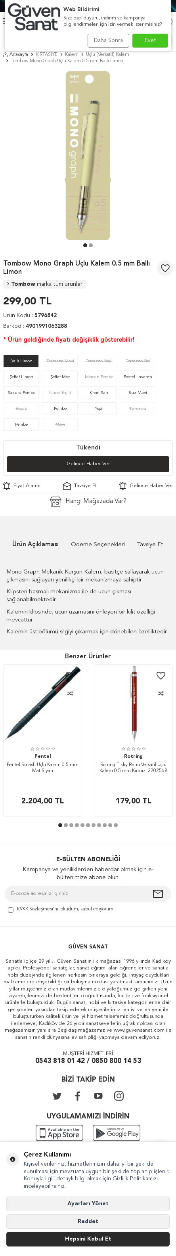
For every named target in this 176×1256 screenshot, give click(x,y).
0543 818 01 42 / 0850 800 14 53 (88, 1061)
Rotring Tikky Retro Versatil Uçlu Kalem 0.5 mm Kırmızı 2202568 (133, 768)
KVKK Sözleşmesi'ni (37, 909)
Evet (150, 40)
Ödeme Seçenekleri (98, 545)
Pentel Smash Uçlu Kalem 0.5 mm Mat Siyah (42, 768)
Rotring (133, 756)
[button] (85, 245)
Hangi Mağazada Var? (88, 502)
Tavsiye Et (80, 486)
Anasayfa (15, 54)
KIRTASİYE (46, 54)
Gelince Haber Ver (88, 463)
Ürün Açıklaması (35, 545)
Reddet (88, 1221)
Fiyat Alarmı (21, 486)
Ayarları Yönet (88, 1203)
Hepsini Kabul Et (88, 1239)
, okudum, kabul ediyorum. (61, 910)
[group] (88, 155)
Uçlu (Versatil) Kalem (107, 54)
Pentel (42, 756)
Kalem (71, 54)
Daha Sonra (108, 40)
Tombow (44, 284)
